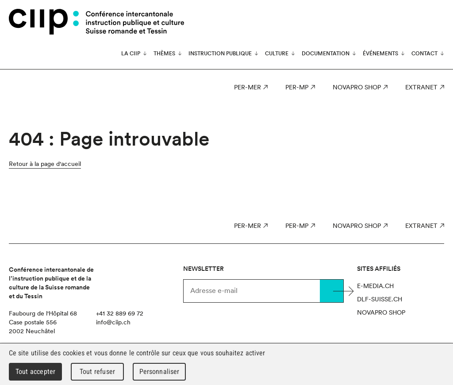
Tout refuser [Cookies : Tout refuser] (97, 371)
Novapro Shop (357, 87)
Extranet (421, 87)
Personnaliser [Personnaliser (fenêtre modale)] (159, 371)
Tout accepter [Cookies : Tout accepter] (35, 371)
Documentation (325, 53)
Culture (276, 53)
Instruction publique (220, 53)
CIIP (44, 22)
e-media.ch (375, 285)
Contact (424, 53)
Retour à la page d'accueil (45, 163)
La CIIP (130, 53)
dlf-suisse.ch (379, 299)
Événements (380, 53)
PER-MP (296, 87)
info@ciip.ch (113, 322)
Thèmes (164, 53)
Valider (332, 291)
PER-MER (247, 87)
